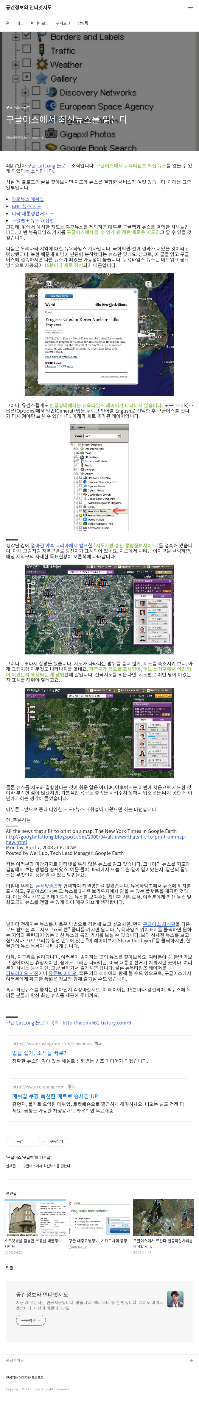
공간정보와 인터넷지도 (29, 7)
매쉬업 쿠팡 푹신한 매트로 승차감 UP (55, 1095)
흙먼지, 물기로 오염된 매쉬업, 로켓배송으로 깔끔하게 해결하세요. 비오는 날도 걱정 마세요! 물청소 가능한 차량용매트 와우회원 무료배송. (98, 1107)
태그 (20, 23)
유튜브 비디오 (63, 973)
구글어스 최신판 (159, 924)
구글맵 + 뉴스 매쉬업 (33, 220)
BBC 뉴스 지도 (26, 206)
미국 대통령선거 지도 (33, 213)
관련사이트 (15, 1360)
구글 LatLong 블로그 (48, 165)
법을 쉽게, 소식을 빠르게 (40, 1052)
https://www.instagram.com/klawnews (52, 1043)
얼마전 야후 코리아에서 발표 (59, 545)
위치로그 (63, 23)
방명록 (82, 23)
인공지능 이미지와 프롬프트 (24, 1377)
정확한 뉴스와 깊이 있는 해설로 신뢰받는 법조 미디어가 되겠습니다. (80, 1060)
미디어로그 (40, 23)
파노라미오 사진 (22, 973)
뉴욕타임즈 (46, 885)
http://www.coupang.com (38, 1086)
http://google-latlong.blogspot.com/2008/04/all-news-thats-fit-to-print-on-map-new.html (96, 839)
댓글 (9, 1268)
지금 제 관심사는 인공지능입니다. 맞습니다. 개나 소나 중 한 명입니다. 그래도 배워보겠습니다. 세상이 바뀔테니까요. (89, 1305)
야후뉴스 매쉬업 (28, 199)
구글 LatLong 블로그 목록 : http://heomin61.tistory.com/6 (68, 1022)
